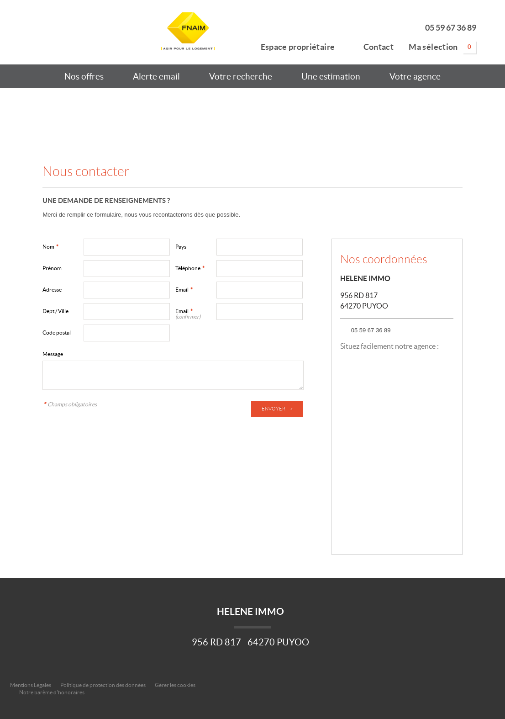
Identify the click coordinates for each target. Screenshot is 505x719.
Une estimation (330, 76)
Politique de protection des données (103, 685)
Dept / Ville (55, 311)
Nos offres (84, 76)
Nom (50, 247)
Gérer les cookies (175, 685)
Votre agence (415, 76)
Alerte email (156, 76)
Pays (180, 247)
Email (184, 290)
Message (52, 354)
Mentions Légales (30, 685)
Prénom (52, 268)
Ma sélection (442, 47)
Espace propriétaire (292, 45)
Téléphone (190, 268)
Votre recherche (240, 76)
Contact (372, 45)
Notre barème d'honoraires (52, 692)
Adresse (52, 290)
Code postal (56, 333)
